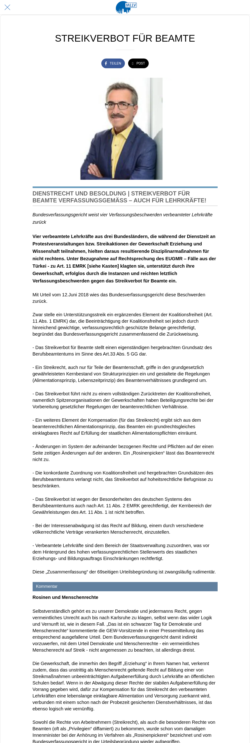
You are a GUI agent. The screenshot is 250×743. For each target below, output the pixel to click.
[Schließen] (7, 7)
